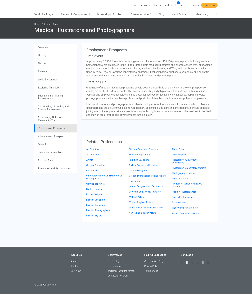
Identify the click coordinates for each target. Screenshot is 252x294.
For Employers (141, 5)
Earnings (43, 71)
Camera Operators (95, 165)
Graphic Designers (138, 170)
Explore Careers (52, 24)
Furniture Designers (139, 160)
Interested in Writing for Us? (121, 271)
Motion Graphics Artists (141, 202)
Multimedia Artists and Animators (146, 207)
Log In (195, 5)
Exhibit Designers (95, 194)
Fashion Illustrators (95, 205)
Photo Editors (179, 149)
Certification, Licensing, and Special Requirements (53, 108)
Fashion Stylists (94, 215)
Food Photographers (139, 154)
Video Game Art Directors (185, 207)
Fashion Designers (95, 199)
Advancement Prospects (52, 136)
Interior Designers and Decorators (146, 186)
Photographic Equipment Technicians (184, 161)
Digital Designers (94, 189)
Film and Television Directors (143, 149)
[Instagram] (199, 262)
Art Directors (92, 149)
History (42, 55)
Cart (182, 5)
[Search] (217, 14)
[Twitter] (194, 262)
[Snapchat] (209, 262)
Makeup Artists (136, 197)
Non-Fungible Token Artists (142, 213)
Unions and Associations (52, 152)
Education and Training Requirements (50, 97)
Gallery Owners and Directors (143, 165)
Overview (43, 47)
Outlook (42, 144)
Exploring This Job (48, 87)
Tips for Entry (45, 160)
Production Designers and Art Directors (187, 185)
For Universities (163, 5)
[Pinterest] (204, 262)
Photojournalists (180, 178)
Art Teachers (92, 154)
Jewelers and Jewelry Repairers (145, 191)
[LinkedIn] (188, 262)
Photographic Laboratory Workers (189, 168)
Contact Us (76, 266)
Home (37, 24)
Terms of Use (151, 271)
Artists (89, 160)
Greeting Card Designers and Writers (147, 176)
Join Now (209, 5)
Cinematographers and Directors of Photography (104, 177)
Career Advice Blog (153, 261)
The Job (42, 63)
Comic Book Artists (96, 184)
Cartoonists (92, 170)
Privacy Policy (151, 266)
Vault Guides (180, 14)
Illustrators (134, 181)
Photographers (179, 154)
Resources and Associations (54, 168)
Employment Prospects (51, 128)
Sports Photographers (183, 197)
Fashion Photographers (98, 210)
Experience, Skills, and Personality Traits (50, 119)
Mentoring (201, 14)
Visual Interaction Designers (186, 213)
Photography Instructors (184, 173)
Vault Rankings (43, 14)
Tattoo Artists (179, 202)
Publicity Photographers (184, 192)
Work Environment (48, 79)
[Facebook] (183, 262)
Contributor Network (118, 275)
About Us (75, 261)
